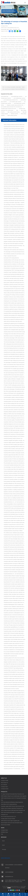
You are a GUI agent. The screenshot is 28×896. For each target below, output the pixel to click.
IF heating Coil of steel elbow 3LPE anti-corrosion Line (15, 333)
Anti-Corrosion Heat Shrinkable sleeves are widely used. (16, 684)
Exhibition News (4, 832)
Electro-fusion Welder (5, 824)
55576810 (7, 867)
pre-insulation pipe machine (15, 101)
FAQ (2, 834)
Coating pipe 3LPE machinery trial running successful (15, 249)
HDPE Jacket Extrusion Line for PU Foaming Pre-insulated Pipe (13, 799)
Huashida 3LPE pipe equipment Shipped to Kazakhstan (15, 163)
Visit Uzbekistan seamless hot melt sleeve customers (15, 253)
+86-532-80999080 (18, 864)
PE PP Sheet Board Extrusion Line (8, 816)
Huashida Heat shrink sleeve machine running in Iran (15, 175)
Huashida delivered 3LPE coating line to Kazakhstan (15, 764)
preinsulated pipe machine (16, 96)
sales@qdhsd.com (9, 876)
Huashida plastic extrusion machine (11, 688)
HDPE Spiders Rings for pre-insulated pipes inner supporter (13, 796)
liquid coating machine (12, 115)
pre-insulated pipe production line (11, 99)
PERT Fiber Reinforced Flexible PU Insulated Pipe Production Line (11, 813)
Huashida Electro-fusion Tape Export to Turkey (13, 534)
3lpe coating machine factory (14, 112)
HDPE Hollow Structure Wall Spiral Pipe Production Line (13, 810)
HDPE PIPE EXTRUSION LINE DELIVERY (13, 321)
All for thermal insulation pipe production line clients (14, 346)
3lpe (17, 110)
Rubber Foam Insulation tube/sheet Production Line (12, 808)
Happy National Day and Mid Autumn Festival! (13, 266)
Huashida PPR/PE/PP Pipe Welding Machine (13, 668)
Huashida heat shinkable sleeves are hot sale (13, 760)
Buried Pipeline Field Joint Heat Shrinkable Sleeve (11, 822)
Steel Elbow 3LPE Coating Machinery (9, 804)
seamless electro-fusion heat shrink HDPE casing (14, 331)
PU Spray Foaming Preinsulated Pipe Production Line (12, 794)
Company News (4, 830)
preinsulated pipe (4, 96)
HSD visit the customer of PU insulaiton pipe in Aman (15, 748)
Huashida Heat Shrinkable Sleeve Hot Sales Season (15, 514)
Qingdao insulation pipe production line (15, 105)
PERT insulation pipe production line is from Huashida (15, 415)
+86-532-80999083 (9, 864)
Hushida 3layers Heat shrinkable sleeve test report (14, 639)
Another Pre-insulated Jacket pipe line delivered (14, 350)
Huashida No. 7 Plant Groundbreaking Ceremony (14, 143)
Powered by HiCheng (15, 887)
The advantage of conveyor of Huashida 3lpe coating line (16, 204)
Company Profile (4, 780)
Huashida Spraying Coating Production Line (13, 438)
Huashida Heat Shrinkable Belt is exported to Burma (15, 686)
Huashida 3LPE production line (10, 655)
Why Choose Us (4, 782)
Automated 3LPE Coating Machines (11, 257)
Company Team (4, 786)
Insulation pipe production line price (8, 108)
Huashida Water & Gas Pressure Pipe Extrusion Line (15, 670)
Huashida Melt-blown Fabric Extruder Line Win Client (15, 456)
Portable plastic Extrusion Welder (8, 818)
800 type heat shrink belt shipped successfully (13, 243)
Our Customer (4, 784)
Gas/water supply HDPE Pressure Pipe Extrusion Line (12, 806)
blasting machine (14, 113)
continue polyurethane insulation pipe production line (15, 471)
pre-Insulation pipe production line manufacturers (11, 106)
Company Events (4, 788)
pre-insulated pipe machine (19, 98)
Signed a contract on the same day (11, 247)
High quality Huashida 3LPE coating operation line (14, 705)
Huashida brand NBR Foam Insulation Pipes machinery (15, 173)
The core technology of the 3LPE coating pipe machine (15, 171)
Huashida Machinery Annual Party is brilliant (13, 530)
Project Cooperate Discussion (10, 255)
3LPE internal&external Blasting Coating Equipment (12, 802)
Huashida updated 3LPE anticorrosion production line (15, 657)
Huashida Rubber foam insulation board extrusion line (15, 551)
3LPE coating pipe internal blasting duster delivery (14, 387)
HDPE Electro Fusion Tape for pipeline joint (10, 820)
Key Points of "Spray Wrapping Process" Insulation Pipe (16, 286)
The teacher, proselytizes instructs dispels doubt (14, 715)
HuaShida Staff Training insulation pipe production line (15, 733)
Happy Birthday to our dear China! (11, 188)
